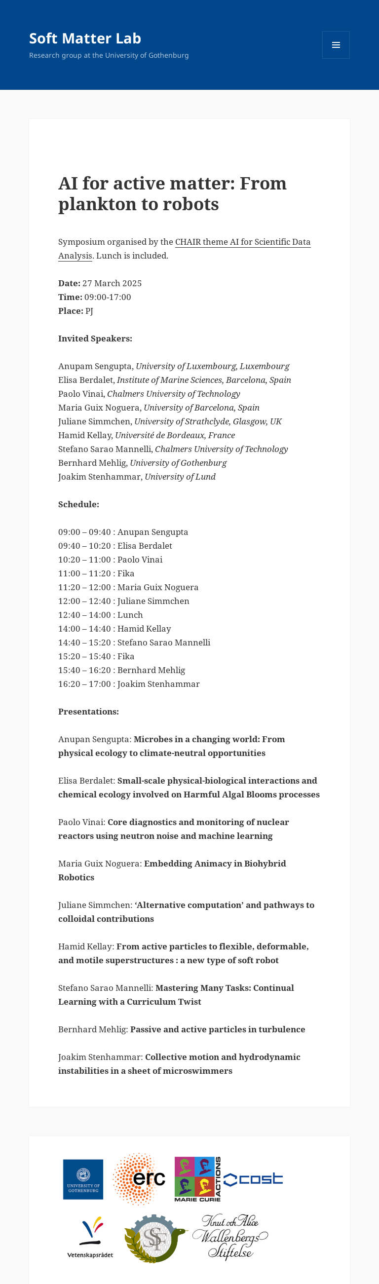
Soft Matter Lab (85, 37)
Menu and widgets (336, 58)
